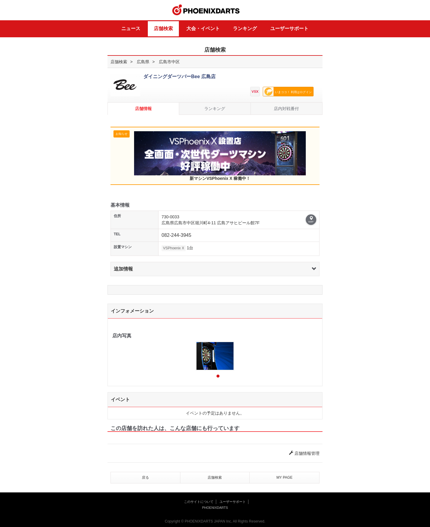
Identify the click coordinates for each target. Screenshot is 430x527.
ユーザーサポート (289, 28)
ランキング (245, 28)
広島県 (143, 61)
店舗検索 (163, 28)
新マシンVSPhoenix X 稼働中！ (220, 156)
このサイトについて (199, 501)
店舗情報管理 (304, 453)
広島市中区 (169, 61)
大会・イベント (203, 28)
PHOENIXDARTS (206, 10)
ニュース (130, 28)
